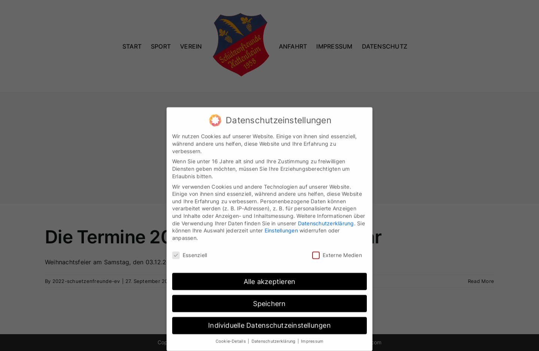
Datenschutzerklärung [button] (274, 338)
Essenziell (189, 251)
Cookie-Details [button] (231, 338)
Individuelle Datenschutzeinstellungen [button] (269, 322)
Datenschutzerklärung (326, 220)
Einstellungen (281, 227)
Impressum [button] (312, 338)
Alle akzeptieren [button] (270, 278)
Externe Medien (337, 251)
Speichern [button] (269, 300)
